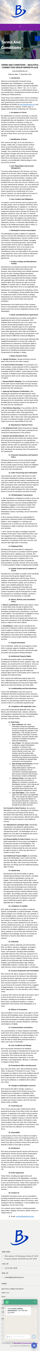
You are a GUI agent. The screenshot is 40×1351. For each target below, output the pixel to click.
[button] (20, 26)
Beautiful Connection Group (13, 1289)
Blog (3, 1296)
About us (5, 1293)
